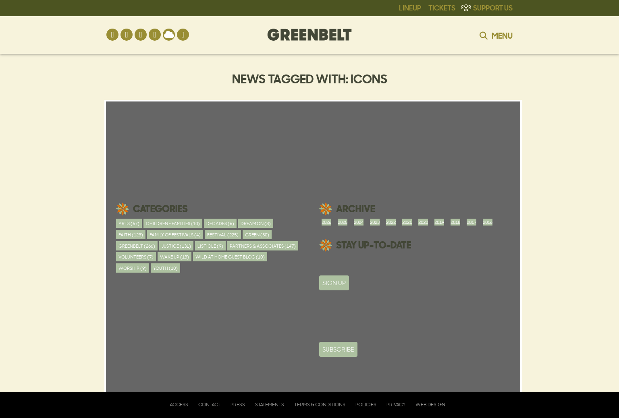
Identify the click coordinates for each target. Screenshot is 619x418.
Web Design (430, 404)
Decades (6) (220, 223)
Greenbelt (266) (136, 246)
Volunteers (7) (136, 257)
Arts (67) (128, 223)
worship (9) (132, 268)
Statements (269, 404)
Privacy (395, 404)
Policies (365, 404)
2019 (439, 222)
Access (179, 404)
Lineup (410, 7)
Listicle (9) (210, 246)
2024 (359, 222)
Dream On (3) (256, 223)
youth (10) (165, 268)
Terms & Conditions (319, 404)
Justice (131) (176, 246)
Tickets (441, 7)
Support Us (493, 7)
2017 (471, 222)
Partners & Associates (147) (263, 246)
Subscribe (338, 349)
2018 (455, 222)
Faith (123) (130, 235)
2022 (391, 222)
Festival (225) (223, 235)
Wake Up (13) (174, 257)
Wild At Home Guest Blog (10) (230, 257)
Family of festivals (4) (175, 235)
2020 (423, 222)
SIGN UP (334, 283)
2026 (326, 222)
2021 (407, 222)
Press (238, 404)
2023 (375, 222)
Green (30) (257, 235)
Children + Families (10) (173, 223)
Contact (209, 404)
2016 (487, 222)
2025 (342, 222)
